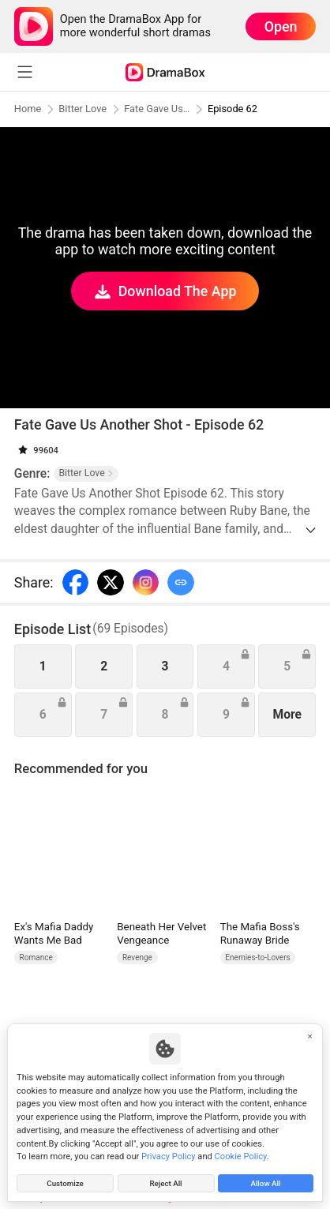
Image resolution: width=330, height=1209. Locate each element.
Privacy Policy (168, 1154)
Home (28, 109)
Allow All (266, 1182)
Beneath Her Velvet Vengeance (161, 933)
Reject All (165, 1182)
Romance (36, 957)
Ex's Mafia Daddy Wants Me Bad (54, 933)
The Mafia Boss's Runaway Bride (260, 933)
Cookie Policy (241, 1154)
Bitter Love (85, 109)
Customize (65, 1182)
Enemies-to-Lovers (257, 957)
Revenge (137, 957)
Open (281, 26)
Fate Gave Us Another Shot (161, 109)
